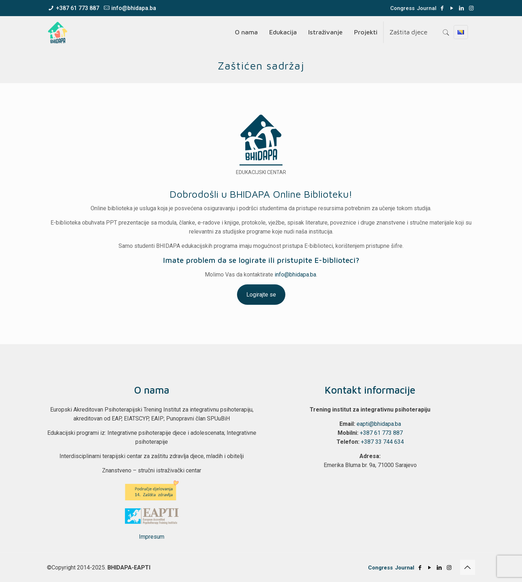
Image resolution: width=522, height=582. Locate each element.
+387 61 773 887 (77, 8)
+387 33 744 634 (382, 441)
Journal (426, 8)
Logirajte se (261, 294)
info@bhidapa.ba (133, 8)
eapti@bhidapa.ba (379, 423)
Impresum (151, 536)
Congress (402, 8)
